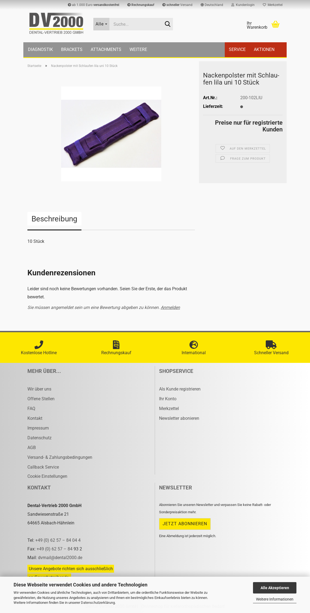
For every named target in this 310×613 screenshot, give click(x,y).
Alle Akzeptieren (275, 588)
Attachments (106, 49)
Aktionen (264, 49)
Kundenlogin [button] (243, 5)
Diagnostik (40, 49)
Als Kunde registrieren (180, 389)
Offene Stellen (41, 398)
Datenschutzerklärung (98, 603)
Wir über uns (39, 389)
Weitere (138, 49)
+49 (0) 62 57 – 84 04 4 (58, 540)
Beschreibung (54, 218)
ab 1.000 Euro (93, 5)
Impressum (38, 428)
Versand (177, 5)
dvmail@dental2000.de (60, 557)
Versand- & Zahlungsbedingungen (59, 457)
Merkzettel (273, 5)
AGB (31, 447)
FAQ (31, 408)
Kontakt (34, 418)
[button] (212, 5)
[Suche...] (101, 24)
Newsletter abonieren (179, 418)
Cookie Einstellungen (47, 476)
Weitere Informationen (274, 599)
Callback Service (43, 467)
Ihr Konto (167, 398)
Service (237, 49)
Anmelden (170, 307)
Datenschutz (39, 437)
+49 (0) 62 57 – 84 (55, 548)
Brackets (72, 49)
